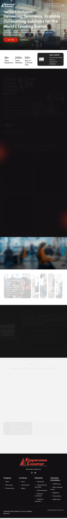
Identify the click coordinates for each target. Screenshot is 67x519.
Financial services (42, 491)
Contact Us (55, 5)
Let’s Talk (11, 40)
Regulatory (56, 493)
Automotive (40, 482)
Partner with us (10, 489)
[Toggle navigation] (63, 5)
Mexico (23, 489)
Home (23, 482)
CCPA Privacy (57, 485)
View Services (24, 40)
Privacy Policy (52, 511)
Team (7, 482)
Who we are (9, 486)
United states (25, 486)
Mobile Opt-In (57, 500)
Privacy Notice (57, 497)
